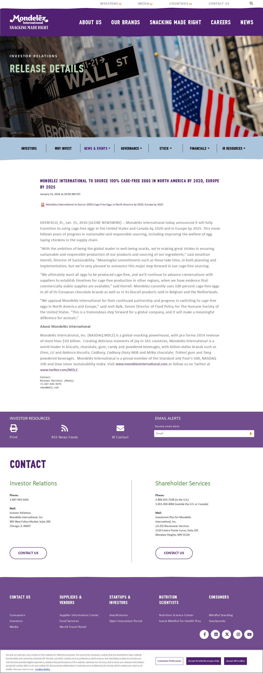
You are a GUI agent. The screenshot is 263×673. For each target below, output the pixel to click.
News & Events (95, 148)
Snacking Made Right (175, 21)
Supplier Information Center (79, 615)
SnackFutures (118, 615)
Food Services (69, 621)
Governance (130, 148)
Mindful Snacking (221, 615)
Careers (221, 21)
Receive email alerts (167, 426)
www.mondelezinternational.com (141, 364)
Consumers (17, 615)
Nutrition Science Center (176, 615)
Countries (178, 3)
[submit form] (250, 434)
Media (143, 3)
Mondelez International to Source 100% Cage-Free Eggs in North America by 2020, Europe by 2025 (104, 204)
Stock (164, 148)
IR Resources (232, 148)
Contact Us (219, 3)
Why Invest (63, 148)
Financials (198, 148)
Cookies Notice (42, 670)
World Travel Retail (73, 627)
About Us (90, 21)
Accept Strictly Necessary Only (203, 662)
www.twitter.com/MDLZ (58, 370)
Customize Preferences (169, 662)
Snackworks (217, 621)
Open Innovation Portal (125, 621)
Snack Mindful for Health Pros (180, 621)
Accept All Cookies (235, 662)
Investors (109, 3)
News (246, 21)
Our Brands (125, 21)
